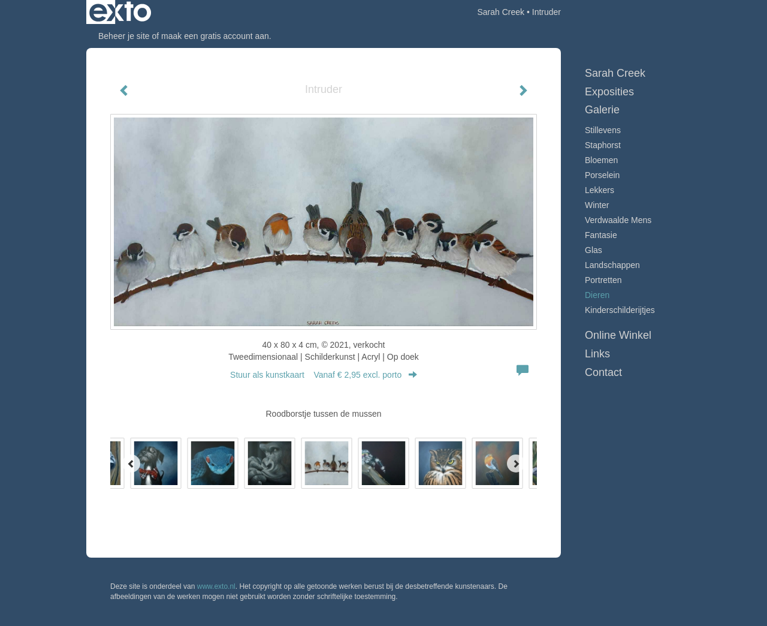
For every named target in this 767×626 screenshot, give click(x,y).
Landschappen (612, 265)
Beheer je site (124, 36)
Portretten (603, 280)
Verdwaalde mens (618, 220)
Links (597, 354)
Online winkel (618, 335)
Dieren (597, 295)
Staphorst (603, 145)
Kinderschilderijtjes (620, 310)
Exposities (609, 92)
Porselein (602, 175)
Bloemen (601, 160)
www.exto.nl (216, 586)
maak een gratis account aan (215, 36)
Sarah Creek (500, 12)
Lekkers (599, 190)
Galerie (602, 110)
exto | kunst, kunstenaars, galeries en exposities (120, 12)
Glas (593, 250)
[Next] (516, 463)
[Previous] (131, 463)
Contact (603, 372)
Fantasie (601, 235)
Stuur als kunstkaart (323, 375)
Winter (597, 205)
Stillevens (603, 130)
